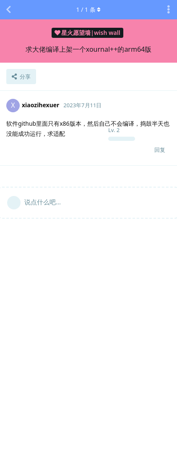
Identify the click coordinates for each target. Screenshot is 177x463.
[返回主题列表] (8, 9)
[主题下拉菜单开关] (168, 9)
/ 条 (88, 9)
